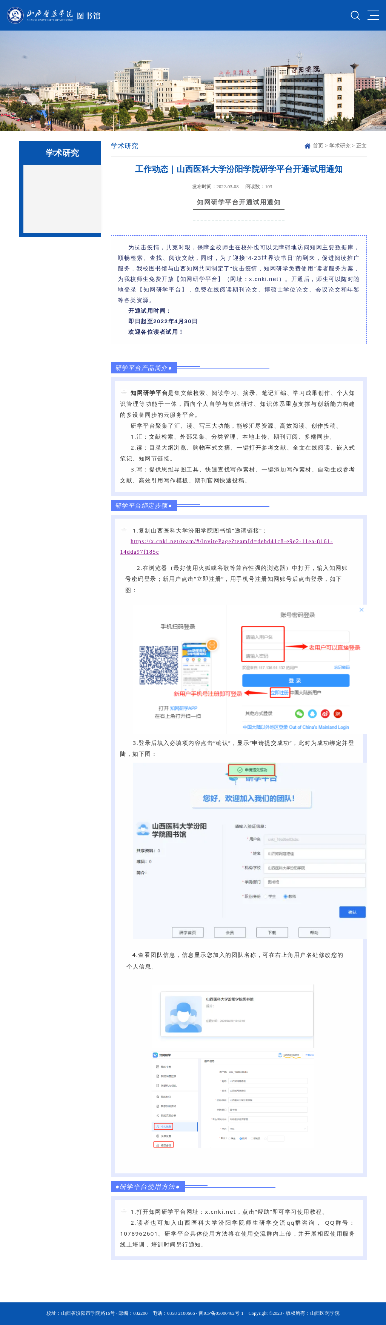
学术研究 (340, 146)
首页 (318, 146)
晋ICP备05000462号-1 (220, 1313)
